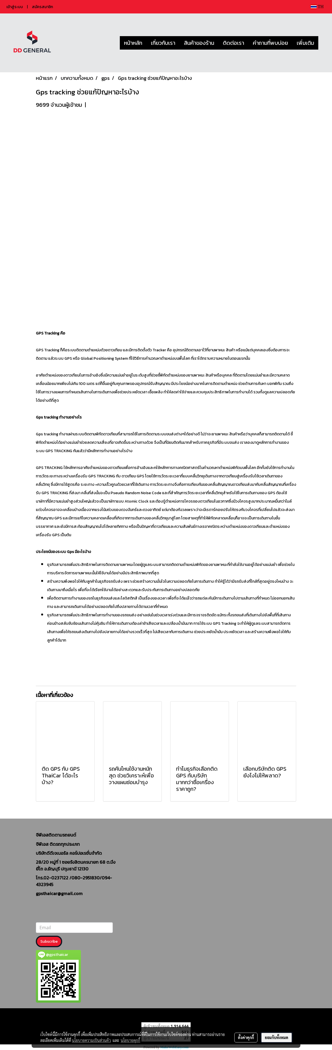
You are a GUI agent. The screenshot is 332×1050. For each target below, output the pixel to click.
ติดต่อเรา (233, 43)
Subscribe (49, 941)
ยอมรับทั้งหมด (276, 1037)
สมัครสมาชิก (42, 7)
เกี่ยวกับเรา (163, 43)
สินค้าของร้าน (199, 43)
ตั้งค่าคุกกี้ (246, 1037)
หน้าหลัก (133, 43)
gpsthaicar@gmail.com (59, 893)
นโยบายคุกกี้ (130, 1040)
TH (317, 6)
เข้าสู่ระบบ (14, 7)
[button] (323, 43)
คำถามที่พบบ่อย (270, 43)
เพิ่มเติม (305, 43)
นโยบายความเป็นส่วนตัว (91, 1040)
